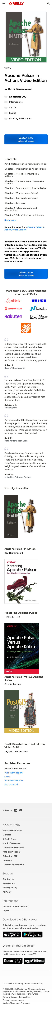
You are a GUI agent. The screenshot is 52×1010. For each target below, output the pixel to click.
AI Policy (7, 891)
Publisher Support (13, 772)
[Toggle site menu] (3, 3)
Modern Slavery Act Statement (16, 1003)
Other (7, 776)
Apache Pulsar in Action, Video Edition (24, 228)
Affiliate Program (11, 851)
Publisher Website (13, 780)
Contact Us (8, 879)
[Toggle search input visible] (48, 3)
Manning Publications (20, 118)
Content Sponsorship (13, 864)
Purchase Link (11, 784)
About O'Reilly (11, 825)
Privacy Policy (10, 887)
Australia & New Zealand (15, 906)
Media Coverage (11, 843)
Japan (6, 910)
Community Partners (13, 847)
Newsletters (9, 883)
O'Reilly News (9, 839)
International (11, 900)
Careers (7, 834)
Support (8, 873)
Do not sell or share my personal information (22, 983)
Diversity (7, 860)
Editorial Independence (13, 1000)
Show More (10, 220)
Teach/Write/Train (12, 830)
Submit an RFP (10, 856)
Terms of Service (10, 997)
